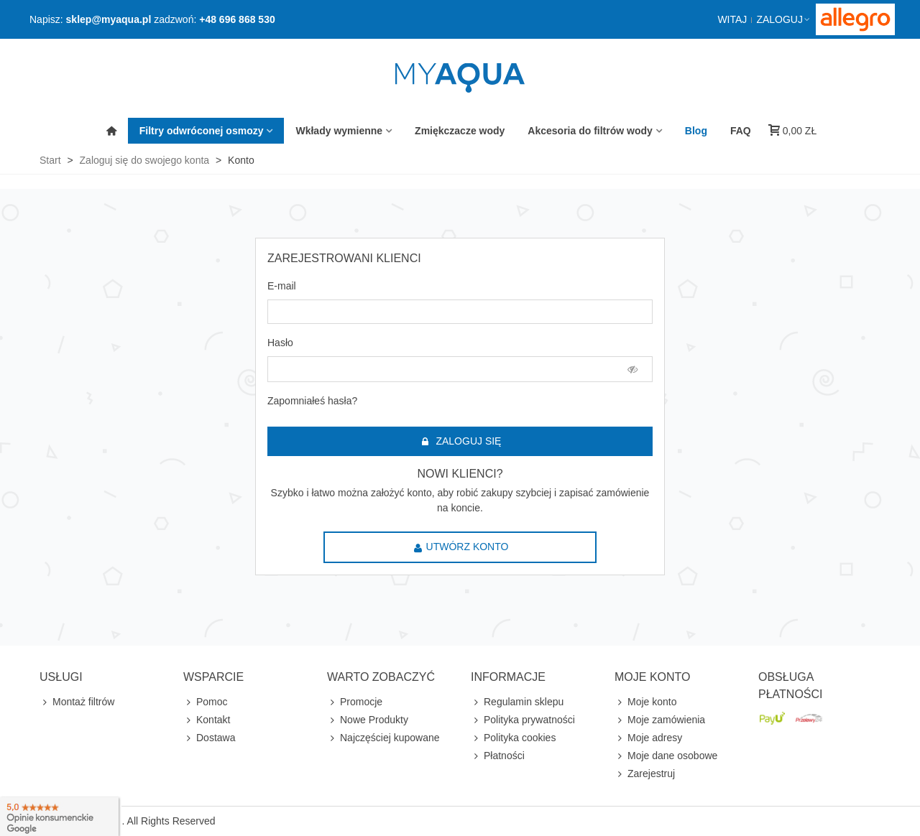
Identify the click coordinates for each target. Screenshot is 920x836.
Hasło (280, 342)
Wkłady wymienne (338, 130)
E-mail (281, 286)
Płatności (498, 755)
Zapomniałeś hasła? (312, 401)
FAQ (740, 130)
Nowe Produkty (367, 720)
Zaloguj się (461, 441)
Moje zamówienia (660, 720)
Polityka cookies (513, 738)
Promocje (354, 702)
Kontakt (206, 720)
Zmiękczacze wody (460, 130)
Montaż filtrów (77, 702)
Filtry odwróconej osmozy (201, 130)
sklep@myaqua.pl (109, 19)
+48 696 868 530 (237, 19)
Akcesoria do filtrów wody (590, 130)
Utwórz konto (461, 547)
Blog (696, 130)
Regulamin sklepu (517, 702)
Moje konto (645, 702)
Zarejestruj (645, 773)
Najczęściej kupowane (383, 738)
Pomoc (205, 702)
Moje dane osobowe (666, 755)
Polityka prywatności (523, 720)
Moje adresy (648, 738)
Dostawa (209, 738)
